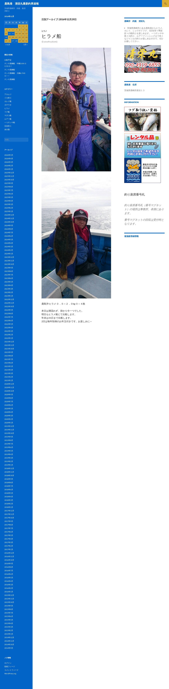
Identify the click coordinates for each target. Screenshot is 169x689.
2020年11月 (9, 387)
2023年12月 (9, 257)
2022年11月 (9, 303)
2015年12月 (9, 595)
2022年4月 (8, 327)
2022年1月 (8, 338)
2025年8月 (8, 187)
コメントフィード (11, 670)
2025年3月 (8, 204)
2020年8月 (8, 398)
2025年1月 (8, 211)
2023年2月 (8, 292)
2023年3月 (8, 289)
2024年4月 (8, 243)
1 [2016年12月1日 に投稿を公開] (19, 26)
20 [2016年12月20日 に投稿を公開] (13, 37)
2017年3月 (8, 542)
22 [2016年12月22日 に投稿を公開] (20, 37)
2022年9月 (8, 310)
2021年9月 (8, 352)
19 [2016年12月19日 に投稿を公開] (10, 37)
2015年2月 (8, 630)
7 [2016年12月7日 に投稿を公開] (16, 30)
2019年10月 (9, 433)
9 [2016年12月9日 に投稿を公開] (23, 30)
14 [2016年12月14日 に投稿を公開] (16, 33)
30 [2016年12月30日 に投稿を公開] (23, 41)
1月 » (25, 44)
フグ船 (7, 112)
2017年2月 (8, 546)
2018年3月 (8, 500)
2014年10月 (9, 644)
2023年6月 (8, 278)
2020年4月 (8, 412)
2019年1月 (8, 465)
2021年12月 (9, 342)
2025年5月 (8, 197)
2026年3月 (8, 162)
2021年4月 (8, 370)
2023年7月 (8, 275)
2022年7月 (8, 317)
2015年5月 (8, 620)
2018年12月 (9, 468)
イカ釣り (7, 98)
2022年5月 (8, 324)
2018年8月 (8, 482)
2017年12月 (9, 511)
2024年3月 (8, 246)
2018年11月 (9, 472)
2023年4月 (8, 285)
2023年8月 (8, 271)
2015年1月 (8, 634)
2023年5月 (8, 282)
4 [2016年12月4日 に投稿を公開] (6, 30)
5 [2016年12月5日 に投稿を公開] (9, 30)
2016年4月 (8, 581)
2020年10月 (9, 391)
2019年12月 (9, 426)
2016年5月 (8, 577)
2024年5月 (8, 239)
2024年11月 (9, 218)
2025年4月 (8, 201)
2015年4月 (8, 623)
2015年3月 (8, 627)
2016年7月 (8, 570)
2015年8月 (8, 609)
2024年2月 (8, 250)
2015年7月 (8, 613)
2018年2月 (8, 504)
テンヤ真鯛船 (9, 70)
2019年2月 (8, 461)
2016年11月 (9, 556)
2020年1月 (8, 423)
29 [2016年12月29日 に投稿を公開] (20, 41)
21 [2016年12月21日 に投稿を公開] (16, 37)
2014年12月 (9, 637)
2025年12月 (9, 173)
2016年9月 (8, 563)
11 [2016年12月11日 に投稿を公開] (6, 33)
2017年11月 (9, 514)
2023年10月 (9, 264)
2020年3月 (8, 415)
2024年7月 (8, 232)
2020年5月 (8, 408)
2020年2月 (8, 419)
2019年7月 (8, 444)
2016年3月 (8, 585)
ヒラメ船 (51, 36)
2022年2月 (8, 334)
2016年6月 (8, 574)
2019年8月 (8, 440)
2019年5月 (8, 451)
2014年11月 (9, 641)
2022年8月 (8, 313)
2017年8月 (8, 525)
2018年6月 (8, 489)
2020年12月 (9, 384)
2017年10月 (9, 518)
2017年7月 (8, 528)
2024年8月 (8, 229)
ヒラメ (44, 31)
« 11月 (7, 44)
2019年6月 (8, 447)
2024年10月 (9, 222)
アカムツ (7, 94)
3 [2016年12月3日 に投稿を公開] (26, 26)
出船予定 (7, 60)
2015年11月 (9, 599)
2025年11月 (9, 176)
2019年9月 (8, 437)
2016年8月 (8, 567)
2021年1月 (8, 380)
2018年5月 (8, 493)
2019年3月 (8, 458)
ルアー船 (7, 119)
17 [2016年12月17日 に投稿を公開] (26, 33)
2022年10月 (9, 306)
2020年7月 (8, 401)
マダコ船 (7, 115)
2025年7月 (8, 190)
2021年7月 (8, 359)
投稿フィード (9, 666)
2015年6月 (8, 616)
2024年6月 (8, 236)
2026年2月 (8, 165)
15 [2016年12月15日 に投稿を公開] (20, 33)
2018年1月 (8, 507)
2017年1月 (8, 549)
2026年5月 (8, 155)
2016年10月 (9, 560)
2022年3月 (8, 331)
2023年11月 (9, 261)
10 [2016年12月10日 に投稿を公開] (26, 30)
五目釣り (7, 126)
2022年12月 (9, 299)
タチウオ (7, 105)
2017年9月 (8, 521)
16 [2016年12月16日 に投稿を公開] (23, 33)
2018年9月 (8, 479)
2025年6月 (8, 194)
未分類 (7, 129)
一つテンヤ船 (9, 122)
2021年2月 (8, 377)
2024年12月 (9, 215)
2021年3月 (8, 373)
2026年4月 (8, 158)
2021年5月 (8, 366)
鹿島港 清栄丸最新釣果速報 (21, 3)
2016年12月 (9, 553)
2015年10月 (9, 602)
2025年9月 (8, 183)
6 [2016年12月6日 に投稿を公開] (12, 30)
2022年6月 (8, 320)
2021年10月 (9, 349)
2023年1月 (8, 296)
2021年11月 (9, 345)
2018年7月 (8, 486)
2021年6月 (8, 363)
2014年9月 (8, 648)
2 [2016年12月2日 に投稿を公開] (23, 26)
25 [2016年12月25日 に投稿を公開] (6, 41)
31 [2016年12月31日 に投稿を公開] (26, 41)
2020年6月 (8, 405)
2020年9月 (8, 394)
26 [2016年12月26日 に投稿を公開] (10, 41)
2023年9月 (8, 268)
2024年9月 (8, 225)
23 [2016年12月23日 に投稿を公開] (23, 37)
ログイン (7, 663)
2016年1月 (8, 592)
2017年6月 (8, 532)
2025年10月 (9, 180)
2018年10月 (9, 475)
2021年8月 (8, 356)
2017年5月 (8, 535)
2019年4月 (8, 454)
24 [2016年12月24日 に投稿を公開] (26, 37)
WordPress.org (10, 673)
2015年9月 (8, 606)
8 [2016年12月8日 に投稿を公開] (19, 30)
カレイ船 (7, 101)
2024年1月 (8, 254)
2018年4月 (8, 496)
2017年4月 (8, 539)
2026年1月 (8, 169)
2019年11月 (9, 430)
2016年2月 (8, 588)
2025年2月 (8, 208)
